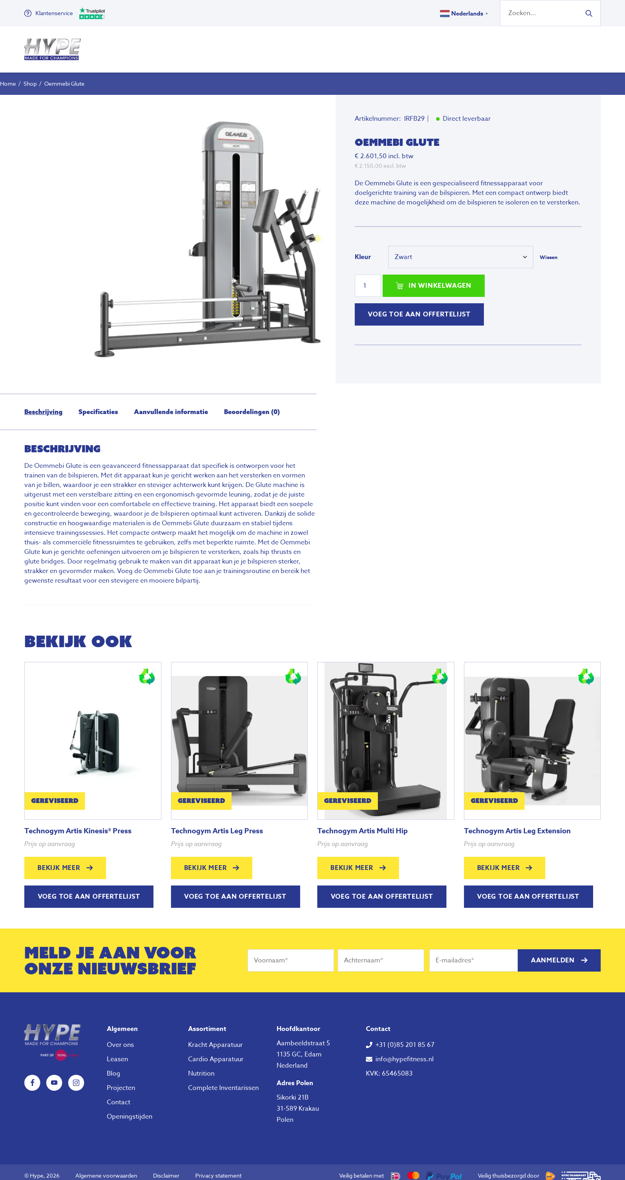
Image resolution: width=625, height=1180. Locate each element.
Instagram (76, 1076)
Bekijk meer (58, 861)
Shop (30, 76)
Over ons (419, 46)
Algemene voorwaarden (106, 1168)
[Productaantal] (368, 278)
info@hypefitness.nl (404, 1052)
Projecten (121, 1081)
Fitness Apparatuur (215, 46)
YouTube (54, 1076)
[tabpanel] (210, 232)
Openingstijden (129, 1109)
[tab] (43, 405)
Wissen (549, 249)
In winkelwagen (440, 278)
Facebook (32, 1076)
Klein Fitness (300, 46)
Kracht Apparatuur (215, 1038)
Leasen (117, 1052)
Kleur (363, 250)
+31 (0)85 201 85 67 (404, 1038)
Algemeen (122, 1022)
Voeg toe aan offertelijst (419, 307)
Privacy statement (218, 1168)
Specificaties (98, 404)
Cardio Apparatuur (216, 1052)
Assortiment (207, 1022)
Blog (113, 1066)
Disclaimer (166, 1168)
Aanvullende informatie (171, 404)
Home (8, 76)
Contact (118, 1095)
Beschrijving (43, 404)
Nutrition (368, 46)
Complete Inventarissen (223, 1081)
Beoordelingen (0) (252, 404)
